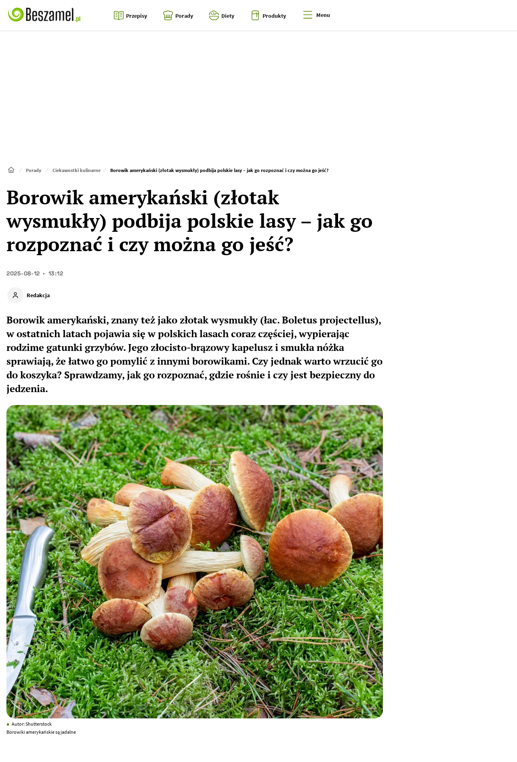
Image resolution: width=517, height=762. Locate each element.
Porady (33, 170)
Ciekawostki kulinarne (77, 170)
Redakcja (38, 295)
